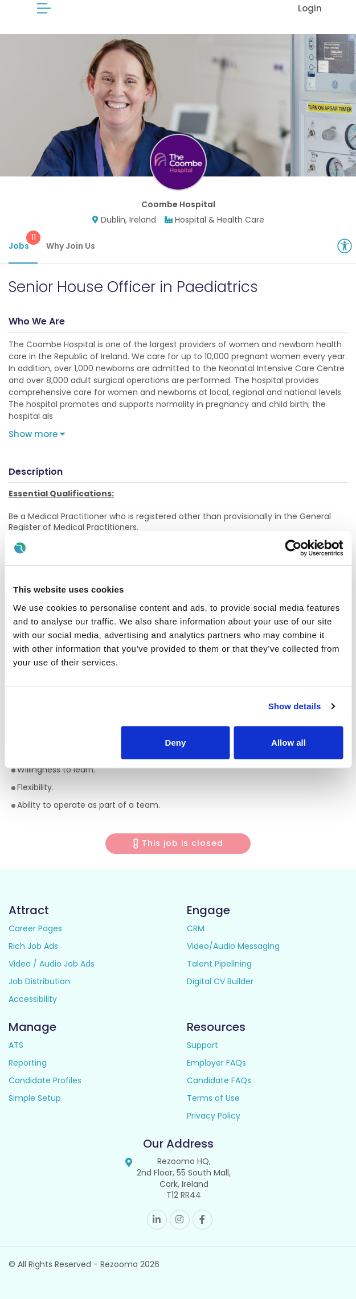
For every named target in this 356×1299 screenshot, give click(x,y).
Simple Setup (35, 1098)
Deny (175, 742)
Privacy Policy (213, 1115)
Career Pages (35, 928)
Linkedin (157, 1220)
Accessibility (33, 999)
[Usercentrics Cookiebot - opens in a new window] (293, 548)
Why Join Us (70, 246)
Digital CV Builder (220, 981)
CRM (195, 928)
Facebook (202, 1220)
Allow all (288, 742)
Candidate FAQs (219, 1080)
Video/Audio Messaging (233, 946)
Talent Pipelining (219, 963)
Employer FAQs (216, 1062)
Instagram (180, 1220)
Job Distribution (39, 981)
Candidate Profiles (45, 1080)
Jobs (23, 241)
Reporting (28, 1062)
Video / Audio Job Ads (52, 963)
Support (202, 1045)
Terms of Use (213, 1098)
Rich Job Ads (33, 946)
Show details (294, 706)
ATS (16, 1045)
